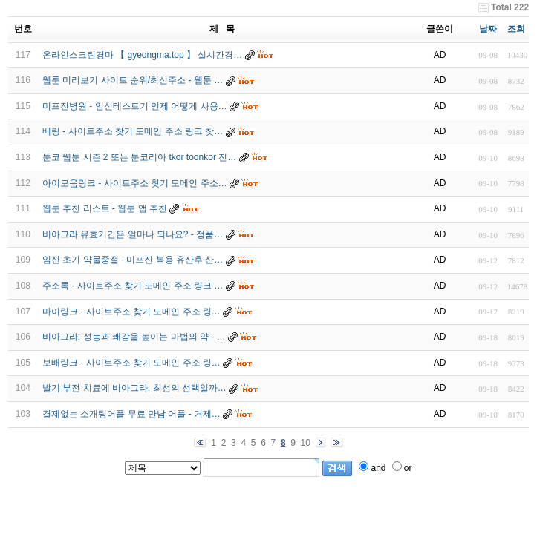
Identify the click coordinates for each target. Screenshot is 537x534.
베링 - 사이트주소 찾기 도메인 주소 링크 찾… (132, 131)
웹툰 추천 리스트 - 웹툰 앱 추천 (104, 208)
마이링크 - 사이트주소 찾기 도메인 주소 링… (131, 311)
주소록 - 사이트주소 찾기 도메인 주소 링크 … (132, 285)
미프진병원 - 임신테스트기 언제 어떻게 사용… (134, 106)
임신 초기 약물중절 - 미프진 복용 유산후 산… (132, 259)
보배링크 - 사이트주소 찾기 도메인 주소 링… (131, 362)
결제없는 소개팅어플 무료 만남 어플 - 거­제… (131, 414)
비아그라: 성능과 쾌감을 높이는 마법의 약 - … (134, 337)
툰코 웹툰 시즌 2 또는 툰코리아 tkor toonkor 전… (139, 157)
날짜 (488, 29)
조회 (516, 29)
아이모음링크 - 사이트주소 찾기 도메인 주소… (134, 183)
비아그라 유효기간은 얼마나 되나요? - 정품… (132, 234)
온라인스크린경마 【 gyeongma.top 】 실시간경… (142, 55)
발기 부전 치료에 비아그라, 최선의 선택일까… (134, 388)
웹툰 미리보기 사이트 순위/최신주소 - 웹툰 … (132, 80)
